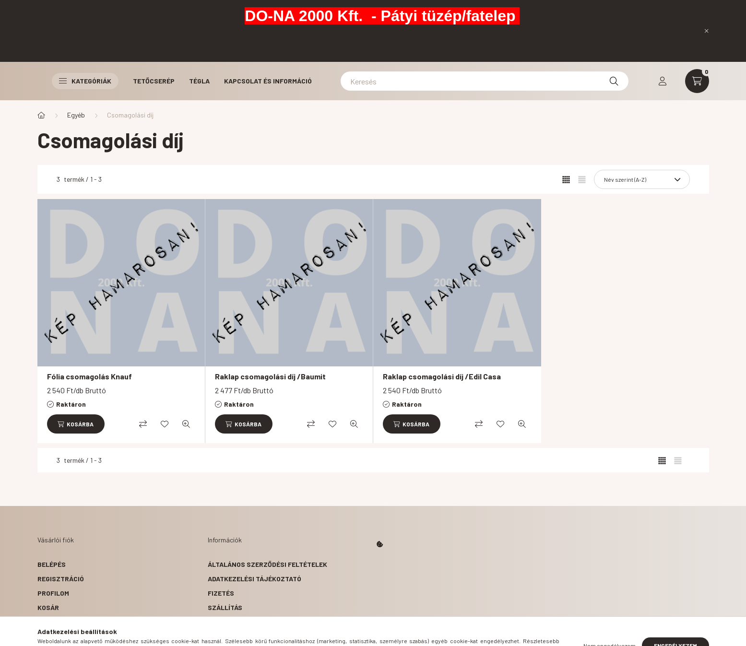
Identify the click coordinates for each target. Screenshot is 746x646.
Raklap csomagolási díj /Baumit (270, 376)
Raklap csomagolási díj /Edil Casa (442, 376)
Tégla (199, 81)
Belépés (51, 564)
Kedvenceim (57, 622)
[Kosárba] (76, 424)
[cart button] (697, 81)
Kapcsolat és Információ (268, 81)
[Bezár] (706, 30)
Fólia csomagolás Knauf (89, 376)
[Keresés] (484, 81)
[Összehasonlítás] (143, 424)
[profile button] (663, 81)
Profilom (53, 593)
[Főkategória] (41, 115)
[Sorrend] (642, 179)
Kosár (48, 607)
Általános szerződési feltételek (267, 564)
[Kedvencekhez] (164, 424)
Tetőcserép (154, 81)
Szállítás (225, 607)
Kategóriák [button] (85, 81)
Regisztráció (60, 579)
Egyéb (76, 115)
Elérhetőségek (234, 622)
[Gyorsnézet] (186, 424)
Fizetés (221, 593)
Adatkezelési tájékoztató (254, 579)
